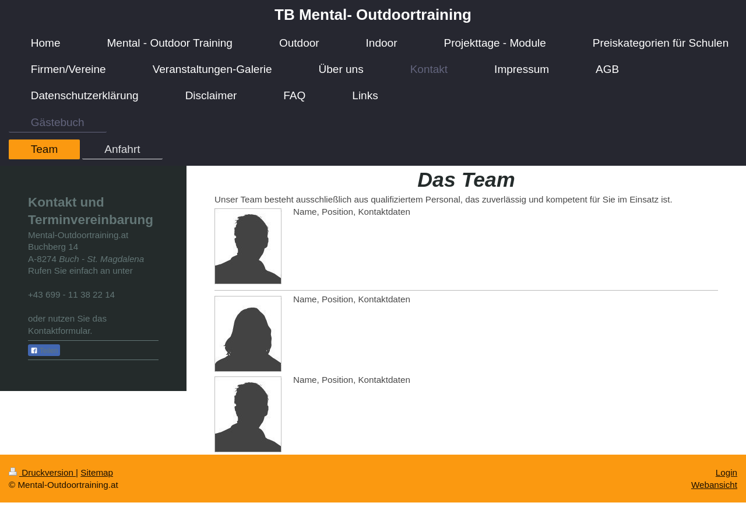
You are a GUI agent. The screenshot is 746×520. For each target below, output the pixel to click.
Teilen (44, 351)
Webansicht (714, 485)
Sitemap (96, 472)
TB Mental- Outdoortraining (373, 14)
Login (726, 472)
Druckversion (42, 472)
